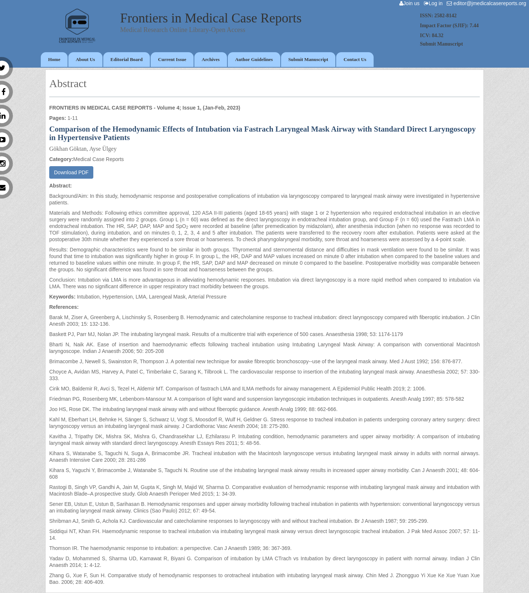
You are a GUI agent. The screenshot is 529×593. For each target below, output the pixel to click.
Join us (410, 3)
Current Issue (172, 59)
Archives (211, 59)
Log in (435, 3)
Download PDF (71, 172)
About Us (85, 59)
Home (54, 59)
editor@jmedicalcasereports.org (488, 3)
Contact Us (354, 59)
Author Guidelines (254, 59)
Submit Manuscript (308, 59)
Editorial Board (127, 59)
